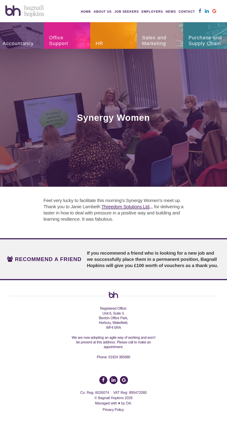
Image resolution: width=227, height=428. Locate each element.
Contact (186, 11)
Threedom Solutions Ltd (125, 206)
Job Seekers (126, 11)
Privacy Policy (113, 410)
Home (86, 11)
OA (128, 403)
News (171, 11)
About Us (103, 11)
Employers (152, 11)
